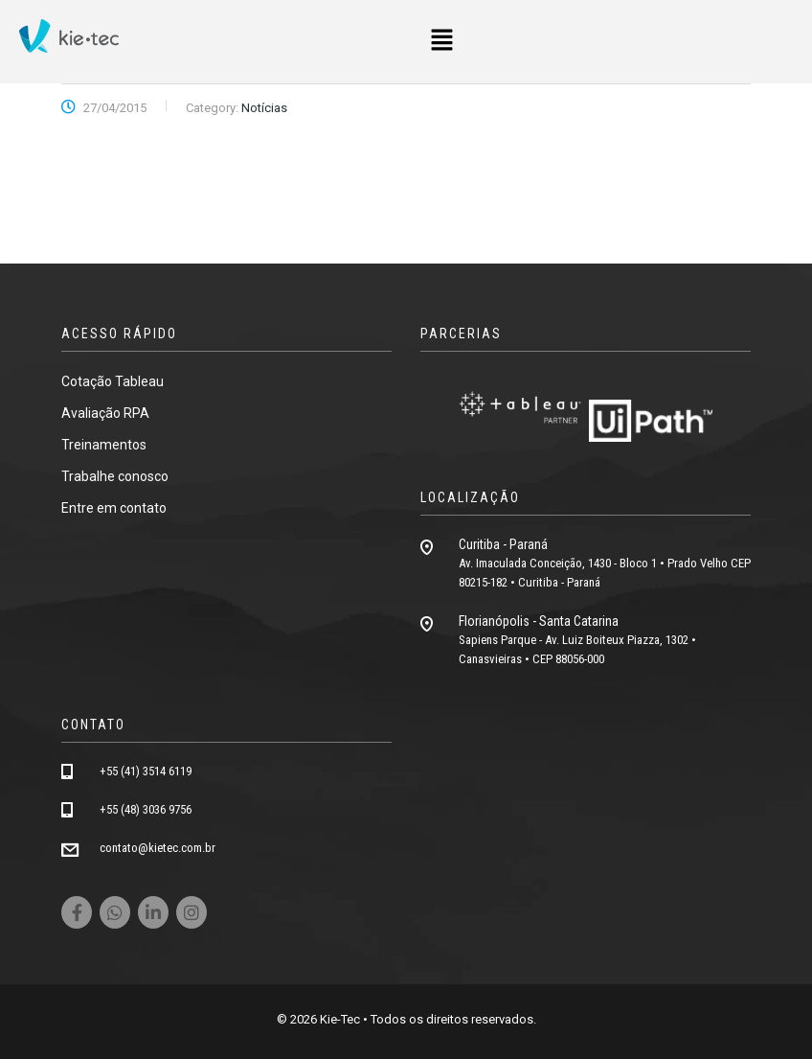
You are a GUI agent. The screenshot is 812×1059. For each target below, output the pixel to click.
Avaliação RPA (105, 413)
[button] (441, 41)
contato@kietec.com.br (157, 847)
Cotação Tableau (112, 381)
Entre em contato (114, 508)
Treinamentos (104, 444)
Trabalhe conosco (115, 476)
